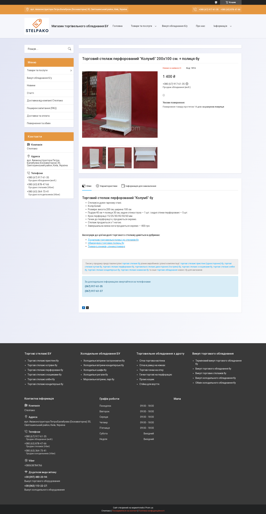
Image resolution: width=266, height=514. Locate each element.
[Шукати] (69, 49)
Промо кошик (146, 379)
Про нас (200, 26)
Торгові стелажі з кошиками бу (44, 374)
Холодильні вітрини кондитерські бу (103, 365)
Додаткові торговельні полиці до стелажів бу (113, 239)
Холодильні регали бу (95, 374)
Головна (117, 26)
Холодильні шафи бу (95, 370)
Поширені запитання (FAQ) (42, 108)
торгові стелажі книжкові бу (135, 270)
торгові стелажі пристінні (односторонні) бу (202, 263)
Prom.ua (149, 508)
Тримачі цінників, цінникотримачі (106, 246)
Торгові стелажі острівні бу (42, 365)
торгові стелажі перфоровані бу (118, 266)
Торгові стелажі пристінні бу (43, 360)
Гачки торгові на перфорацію (155, 374)
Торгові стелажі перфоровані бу (45, 370)
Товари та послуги (141, 26)
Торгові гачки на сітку (151, 370)
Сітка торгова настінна (152, 360)
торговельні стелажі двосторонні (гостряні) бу (158, 266)
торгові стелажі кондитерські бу (104, 270)
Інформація (220, 26)
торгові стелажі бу (131, 263)
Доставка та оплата (38, 115)
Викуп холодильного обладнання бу (215, 378)
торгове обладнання (167, 270)
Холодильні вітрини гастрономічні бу (104, 360)
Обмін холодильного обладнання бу (215, 382)
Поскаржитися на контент (124, 511)
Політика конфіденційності (152, 511)
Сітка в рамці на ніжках (152, 365)
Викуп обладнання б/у (174, 26)
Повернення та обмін (39, 123)
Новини (31, 85)
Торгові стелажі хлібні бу (41, 379)
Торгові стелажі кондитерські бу (45, 384)
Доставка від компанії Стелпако (45, 100)
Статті (30, 93)
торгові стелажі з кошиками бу (197, 266)
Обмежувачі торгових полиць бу (106, 243)
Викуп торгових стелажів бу (210, 373)
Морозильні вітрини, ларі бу (98, 379)
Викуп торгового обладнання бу (213, 368)
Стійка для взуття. (149, 384)
